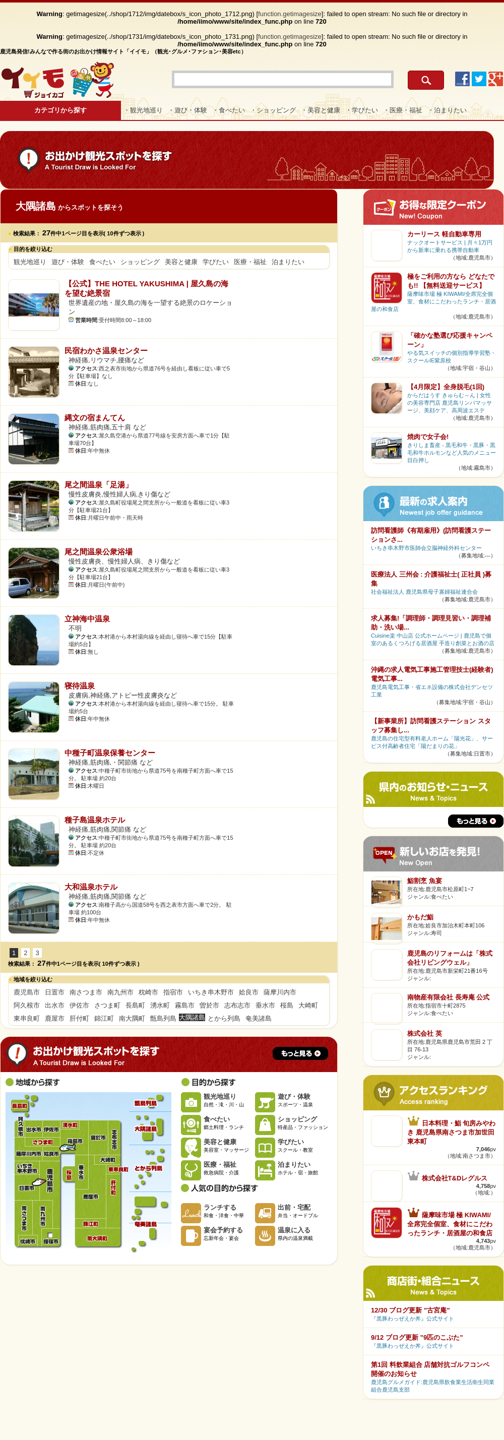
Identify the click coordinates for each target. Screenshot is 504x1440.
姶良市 (249, 992)
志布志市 (237, 1005)
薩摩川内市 (280, 992)
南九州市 (120, 992)
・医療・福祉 (402, 110)
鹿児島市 (27, 992)
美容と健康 (181, 262)
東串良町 (27, 1018)
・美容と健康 (320, 110)
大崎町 (308, 1005)
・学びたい (361, 110)
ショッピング (140, 262)
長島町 (135, 1005)
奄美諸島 (258, 1018)
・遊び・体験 (187, 110)
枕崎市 (148, 992)
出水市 (55, 1005)
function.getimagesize (290, 14)
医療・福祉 (250, 262)
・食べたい (228, 110)
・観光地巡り (143, 110)
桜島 (286, 1005)
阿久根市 (27, 1005)
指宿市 (173, 992)
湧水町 (160, 1005)
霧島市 (185, 1005)
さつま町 (107, 1005)
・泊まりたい (447, 110)
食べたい (102, 262)
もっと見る (300, 1053)
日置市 (55, 992)
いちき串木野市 (211, 992)
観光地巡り (30, 262)
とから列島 (224, 1018)
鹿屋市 (55, 1018)
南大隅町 (132, 1018)
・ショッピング (273, 110)
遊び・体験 (67, 262)
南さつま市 (86, 992)
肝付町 (79, 1018)
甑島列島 (163, 1018)
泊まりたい (288, 262)
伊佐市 (79, 1005)
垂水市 (265, 1005)
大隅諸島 (150, 1128)
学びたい (216, 262)
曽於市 (209, 1005)
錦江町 (104, 1018)
